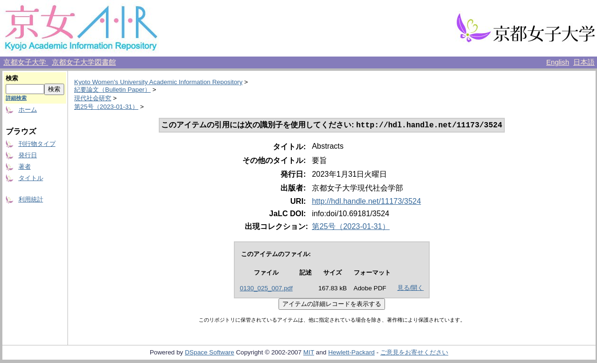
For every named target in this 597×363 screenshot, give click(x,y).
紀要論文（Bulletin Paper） (112, 89)
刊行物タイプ (37, 143)
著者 (25, 166)
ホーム (28, 109)
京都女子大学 (25, 62)
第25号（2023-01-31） (106, 106)
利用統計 (31, 199)
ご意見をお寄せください (414, 353)
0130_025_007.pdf (266, 289)
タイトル (31, 178)
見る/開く (410, 288)
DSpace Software (209, 353)
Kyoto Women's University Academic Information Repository (158, 82)
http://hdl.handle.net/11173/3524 (366, 202)
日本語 (584, 62)
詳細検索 (16, 98)
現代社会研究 (92, 98)
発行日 (28, 155)
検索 (12, 78)
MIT (308, 353)
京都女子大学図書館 (84, 62)
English (557, 62)
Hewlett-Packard (351, 353)
